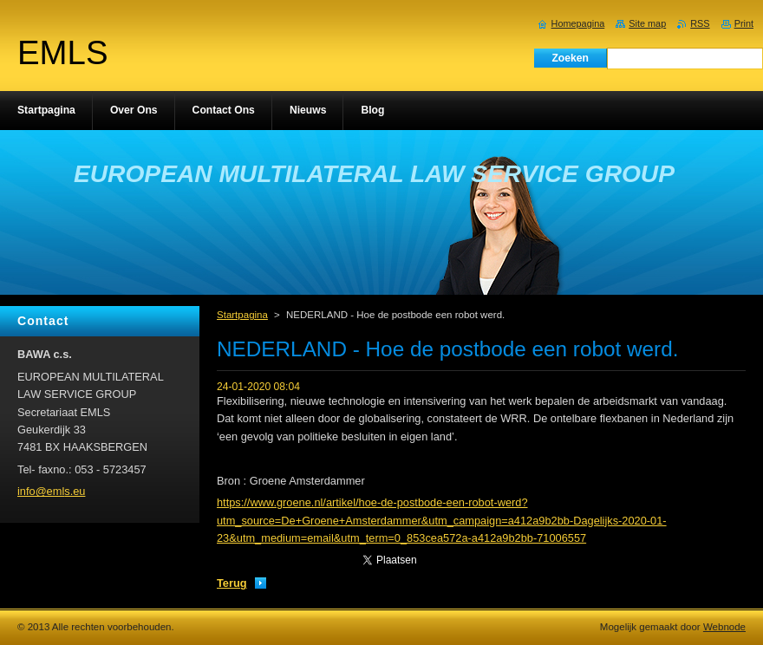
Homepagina (578, 23)
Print (743, 23)
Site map (647, 23)
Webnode (724, 627)
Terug (232, 583)
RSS (699, 23)
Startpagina (242, 314)
